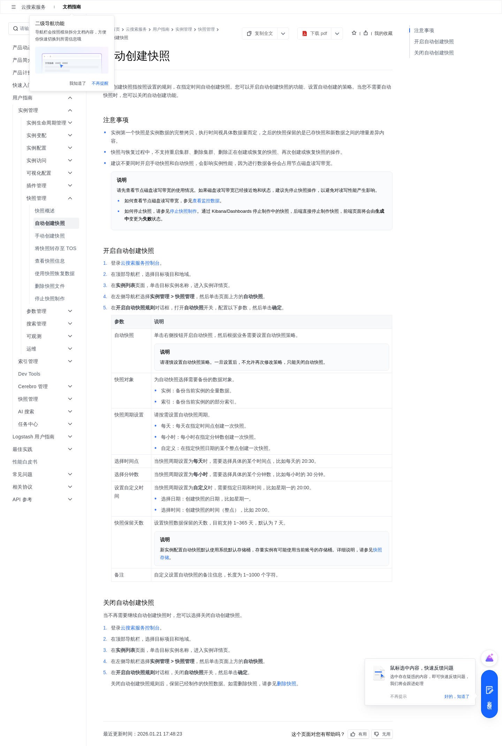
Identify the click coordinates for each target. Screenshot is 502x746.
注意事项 (424, 30)
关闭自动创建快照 (434, 52)
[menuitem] (43, 210)
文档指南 (72, 6)
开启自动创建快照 (434, 41)
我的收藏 (383, 33)
